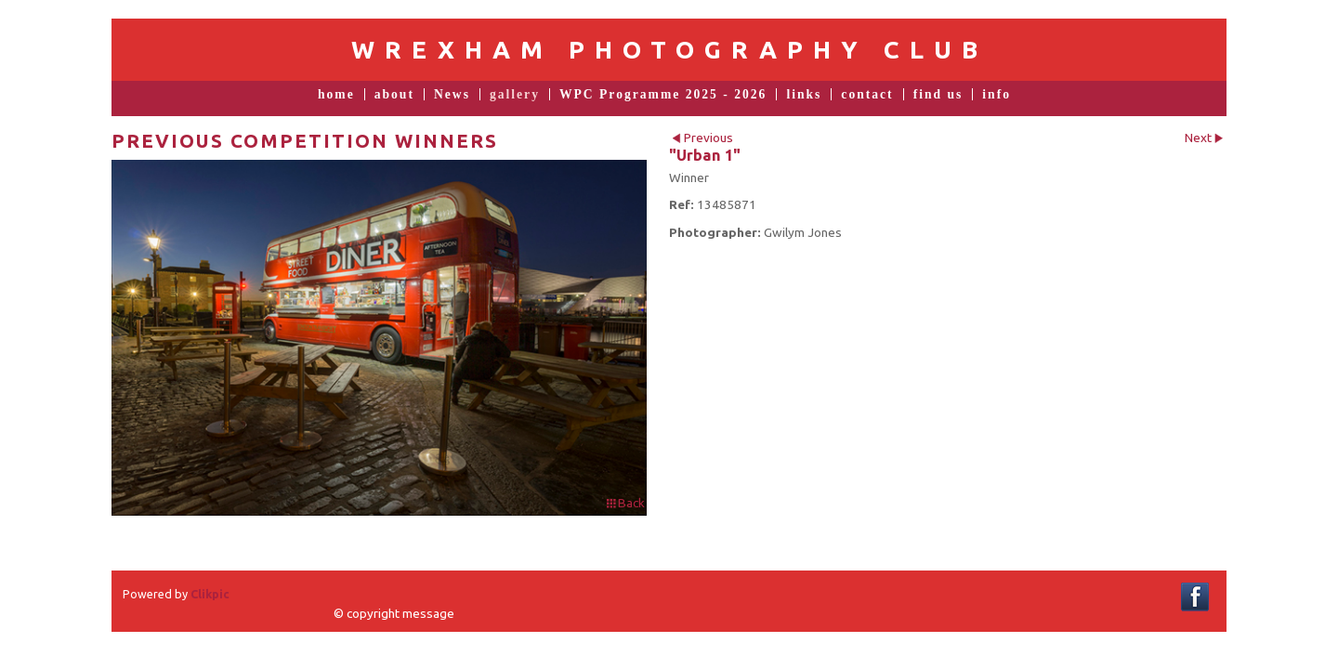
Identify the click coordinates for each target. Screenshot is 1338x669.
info (996, 94)
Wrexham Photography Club (669, 49)
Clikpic (210, 593)
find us (938, 94)
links (803, 94)
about (394, 94)
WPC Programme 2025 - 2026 (663, 94)
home (336, 94)
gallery (515, 94)
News (452, 94)
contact (867, 94)
